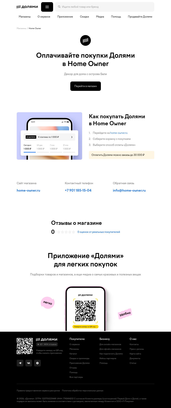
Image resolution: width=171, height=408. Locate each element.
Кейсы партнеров (108, 358)
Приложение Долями (79, 363)
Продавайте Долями (140, 16)
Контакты (134, 344)
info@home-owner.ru (129, 190)
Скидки (84, 16)
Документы (135, 358)
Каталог (73, 354)
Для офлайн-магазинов (110, 349)
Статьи (133, 363)
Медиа (100, 16)
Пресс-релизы (137, 349)
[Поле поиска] (106, 7)
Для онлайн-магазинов (110, 344)
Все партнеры (76, 377)
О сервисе (74, 344)
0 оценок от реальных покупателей (98, 231)
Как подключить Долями (111, 354)
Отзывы (73, 368)
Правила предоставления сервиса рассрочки (38, 390)
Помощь (116, 16)
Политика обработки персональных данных (82, 390)
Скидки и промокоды (79, 358)
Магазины (25, 16)
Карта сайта (135, 354)
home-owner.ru (119, 132)
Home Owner (35, 28)
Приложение (65, 16)
